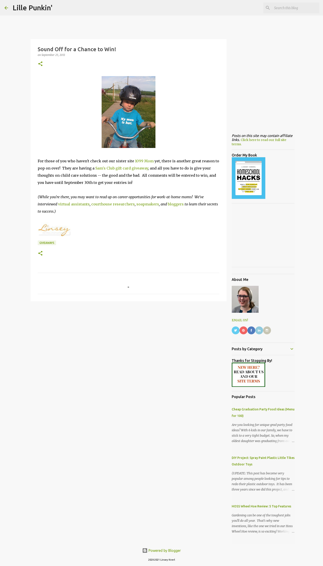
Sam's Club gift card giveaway (121, 168)
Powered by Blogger (161, 550)
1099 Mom (144, 161)
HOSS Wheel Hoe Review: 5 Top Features (261, 506)
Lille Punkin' (32, 8)
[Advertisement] (128, 339)
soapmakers (147, 204)
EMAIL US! (240, 320)
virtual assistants (74, 204)
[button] (40, 64)
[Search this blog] (295, 7)
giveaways (46, 242)
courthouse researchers (113, 204)
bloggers (176, 204)
